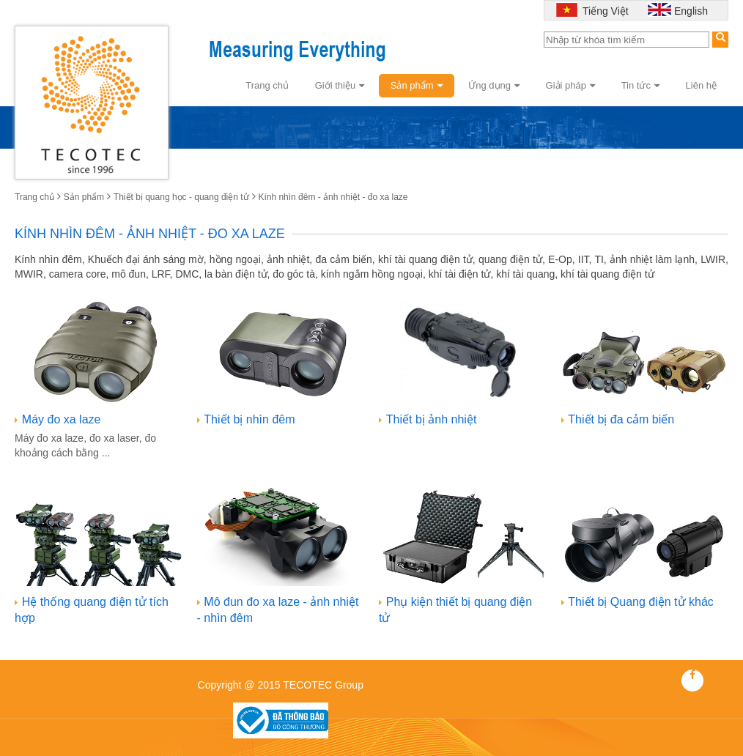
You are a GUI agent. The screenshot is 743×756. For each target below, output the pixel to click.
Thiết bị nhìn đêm (249, 419)
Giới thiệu (339, 85)
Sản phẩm (417, 85)
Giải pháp (570, 85)
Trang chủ (267, 85)
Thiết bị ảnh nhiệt (431, 419)
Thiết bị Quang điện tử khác (640, 602)
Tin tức (640, 85)
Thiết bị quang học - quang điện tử (181, 197)
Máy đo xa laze (61, 419)
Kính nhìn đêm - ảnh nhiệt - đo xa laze (332, 197)
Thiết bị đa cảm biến (621, 419)
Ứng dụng (494, 85)
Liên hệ (701, 85)
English (691, 11)
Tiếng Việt (604, 11)
